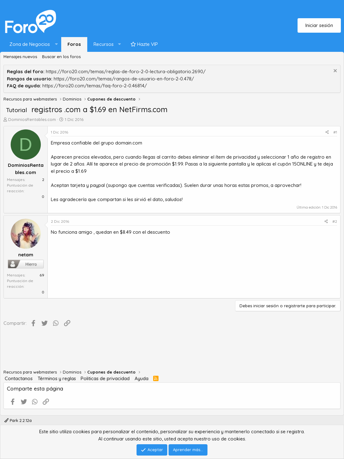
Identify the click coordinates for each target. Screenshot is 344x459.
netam (25, 255)
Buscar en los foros (61, 56)
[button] (32, 44)
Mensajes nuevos (20, 56)
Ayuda (141, 378)
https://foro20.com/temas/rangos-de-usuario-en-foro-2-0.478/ (124, 79)
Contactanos (19, 378)
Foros (74, 44)
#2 (334, 221)
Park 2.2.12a (18, 420)
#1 (335, 132)
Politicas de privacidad (105, 378)
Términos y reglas (57, 378)
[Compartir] (327, 132)
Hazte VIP (144, 44)
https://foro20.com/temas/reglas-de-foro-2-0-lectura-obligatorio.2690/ (126, 71)
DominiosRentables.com (32, 119)
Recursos (104, 44)
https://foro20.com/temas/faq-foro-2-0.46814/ (94, 86)
